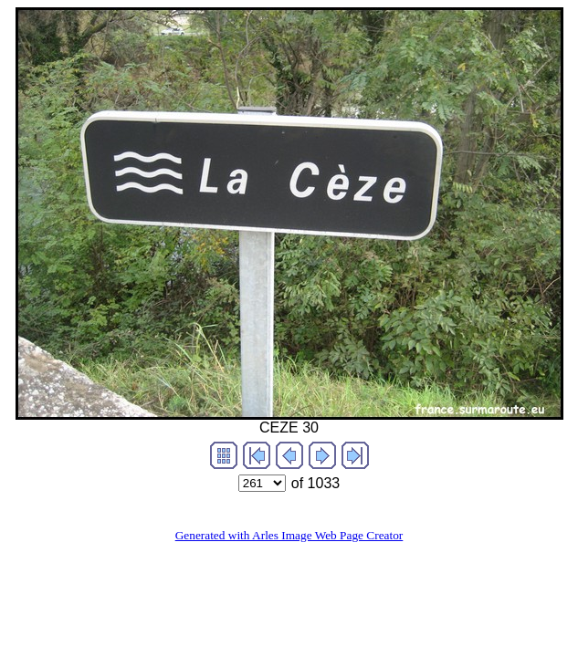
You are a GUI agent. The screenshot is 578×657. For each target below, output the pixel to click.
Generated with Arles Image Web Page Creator (289, 535)
